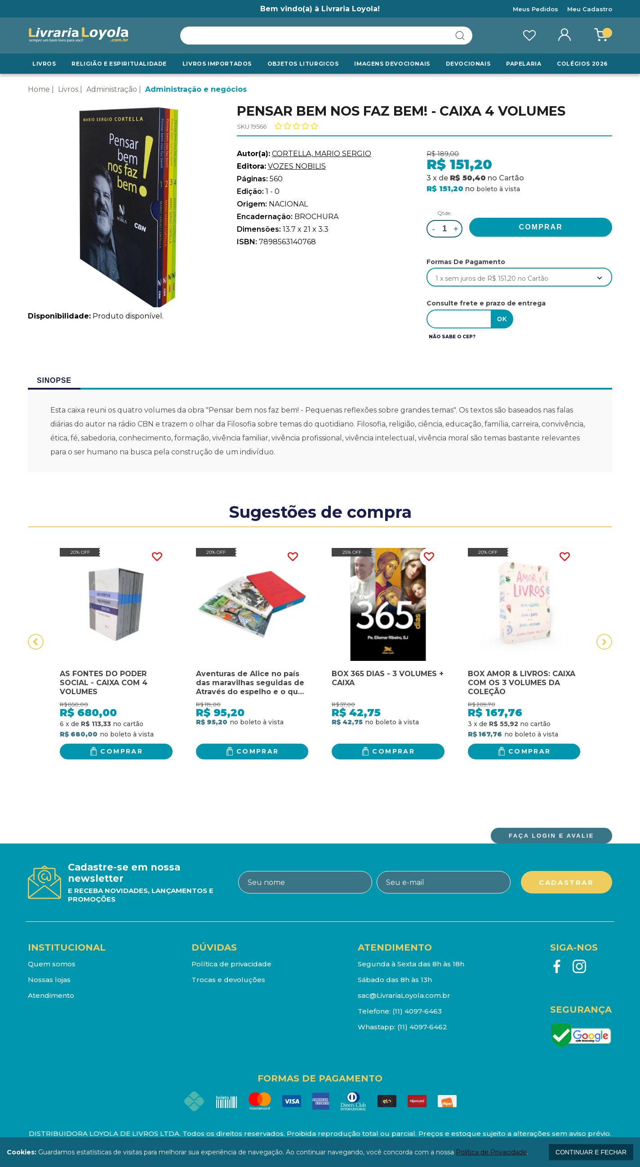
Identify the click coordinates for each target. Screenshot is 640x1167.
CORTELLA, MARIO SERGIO (321, 153)
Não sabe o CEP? (452, 337)
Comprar (121, 751)
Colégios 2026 (582, 63)
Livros (44, 63)
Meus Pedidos (535, 9)
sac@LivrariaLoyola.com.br (404, 995)
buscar (460, 35)
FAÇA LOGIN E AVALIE (551, 835)
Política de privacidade (231, 964)
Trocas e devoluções (228, 979)
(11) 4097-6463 (417, 1011)
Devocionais (468, 63)
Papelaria (523, 63)
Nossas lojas (49, 979)
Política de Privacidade (491, 1152)
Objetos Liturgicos (303, 63)
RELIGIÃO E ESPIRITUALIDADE (119, 63)
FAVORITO (157, 557)
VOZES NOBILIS (297, 166)
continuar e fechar (591, 1152)
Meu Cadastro (589, 9)
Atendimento (51, 995)
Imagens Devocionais (392, 63)
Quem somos (52, 964)
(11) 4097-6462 (422, 1027)
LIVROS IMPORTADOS (217, 63)
